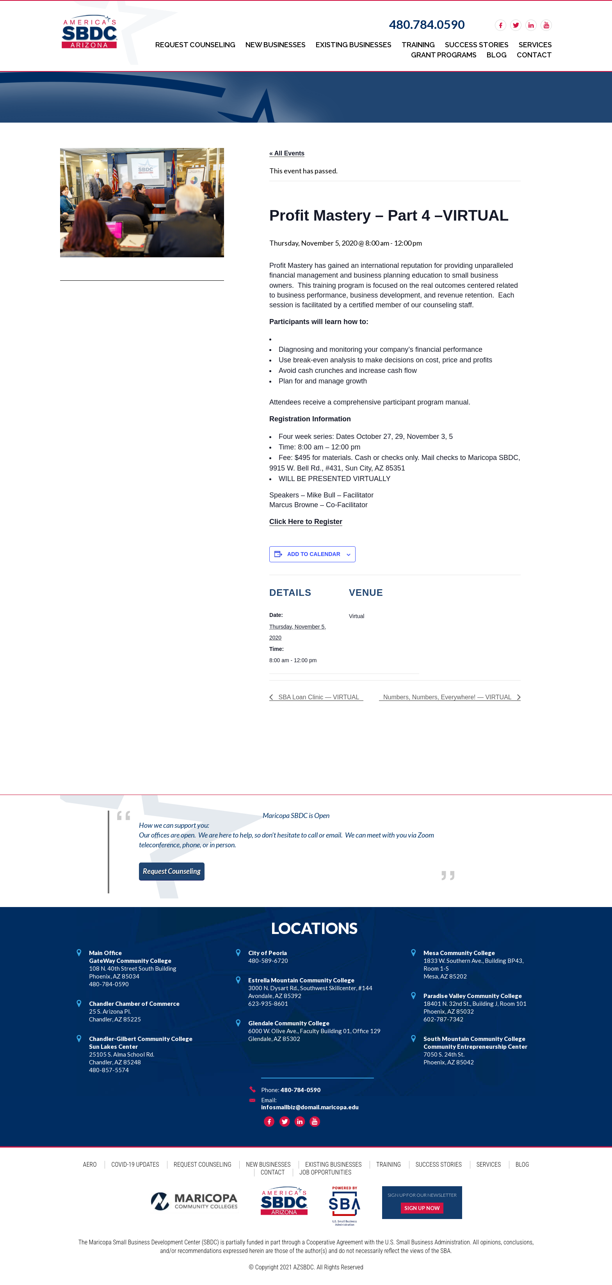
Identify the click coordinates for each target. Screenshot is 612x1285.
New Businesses (276, 45)
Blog (497, 55)
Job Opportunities (325, 1172)
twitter (515, 25)
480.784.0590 (427, 24)
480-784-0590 (300, 1089)
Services (535, 45)
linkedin (531, 25)
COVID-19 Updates (135, 1164)
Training (418, 45)
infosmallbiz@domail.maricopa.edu (310, 1106)
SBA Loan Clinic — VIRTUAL (318, 697)
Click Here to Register (305, 522)
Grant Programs (444, 55)
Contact (534, 55)
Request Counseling (195, 45)
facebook (500, 25)
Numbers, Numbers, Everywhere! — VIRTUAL (448, 697)
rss (546, 25)
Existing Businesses (353, 45)
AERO (90, 1164)
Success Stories (477, 45)
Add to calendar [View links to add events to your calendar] (313, 554)
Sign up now (422, 1208)
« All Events (286, 153)
